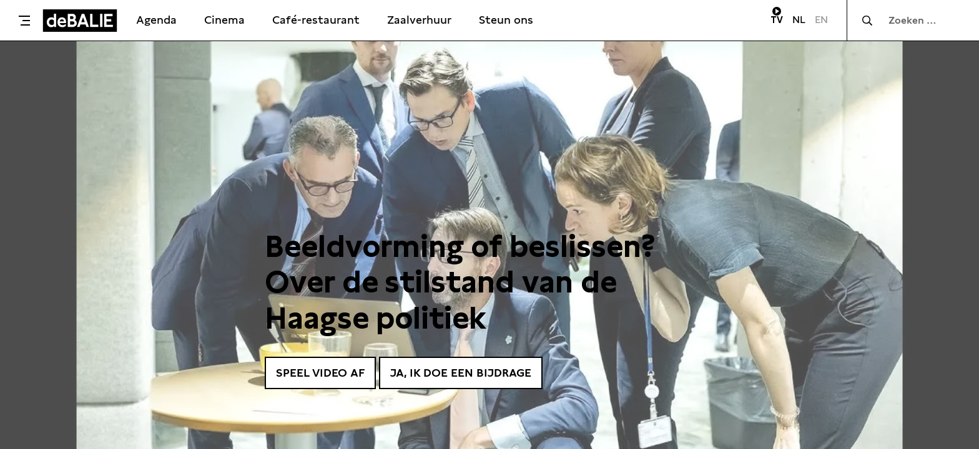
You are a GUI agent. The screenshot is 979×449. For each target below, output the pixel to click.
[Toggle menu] (24, 21)
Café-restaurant (316, 19)
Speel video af (320, 372)
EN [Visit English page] (821, 20)
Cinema (224, 19)
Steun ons (506, 19)
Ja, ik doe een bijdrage (460, 372)
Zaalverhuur (419, 19)
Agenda (156, 19)
